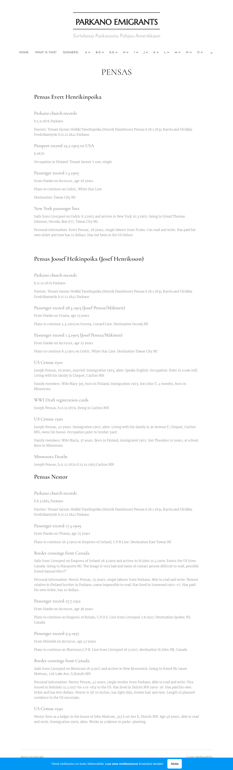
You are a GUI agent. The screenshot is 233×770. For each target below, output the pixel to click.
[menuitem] (20, 53)
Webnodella (204, 757)
